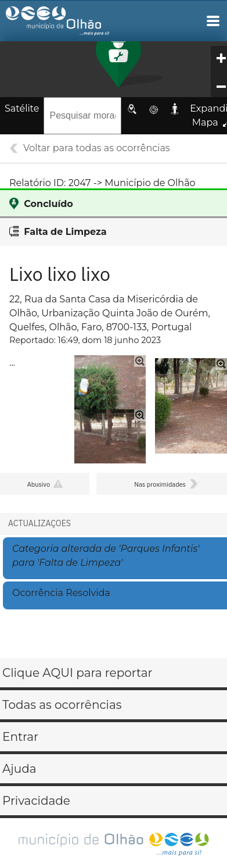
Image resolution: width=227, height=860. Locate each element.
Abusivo (38, 484)
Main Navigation (213, 21)
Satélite (22, 108)
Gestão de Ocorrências (68, 23)
